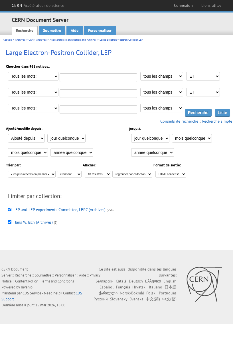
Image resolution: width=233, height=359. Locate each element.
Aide (74, 30)
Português (168, 293)
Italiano (155, 287)
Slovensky (118, 299)
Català (121, 281)
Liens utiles (211, 5)
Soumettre (52, 30)
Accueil (7, 40)
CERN (38, 5)
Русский (101, 299)
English (170, 281)
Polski (151, 293)
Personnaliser (100, 30)
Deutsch (136, 281)
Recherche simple (217, 121)
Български (105, 281)
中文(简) (153, 299)
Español (107, 287)
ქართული (108, 293)
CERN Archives (37, 40)
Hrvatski (139, 287)
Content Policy (26, 281)
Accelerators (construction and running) (73, 40)
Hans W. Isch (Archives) (33, 222)
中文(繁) (169, 299)
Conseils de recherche (179, 121)
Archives (20, 40)
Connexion (183, 5)
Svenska (136, 299)
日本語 (171, 287)
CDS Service (32, 293)
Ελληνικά (153, 281)
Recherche (24, 30)
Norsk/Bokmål (132, 293)
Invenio (27, 287)
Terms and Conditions (57, 281)
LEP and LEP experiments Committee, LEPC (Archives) (59, 209)
